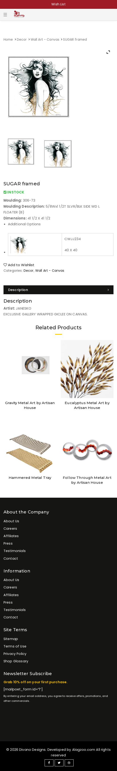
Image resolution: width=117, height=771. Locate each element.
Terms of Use (15, 646)
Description (18, 289)
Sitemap (11, 639)
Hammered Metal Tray (30, 477)
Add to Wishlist (19, 264)
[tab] (58, 289)
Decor (22, 39)
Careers (10, 528)
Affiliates (11, 536)
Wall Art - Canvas (45, 39)
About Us (11, 521)
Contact (11, 558)
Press (8, 543)
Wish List (58, 4)
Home (8, 39)
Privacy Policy (15, 653)
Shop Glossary (16, 661)
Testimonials (15, 551)
